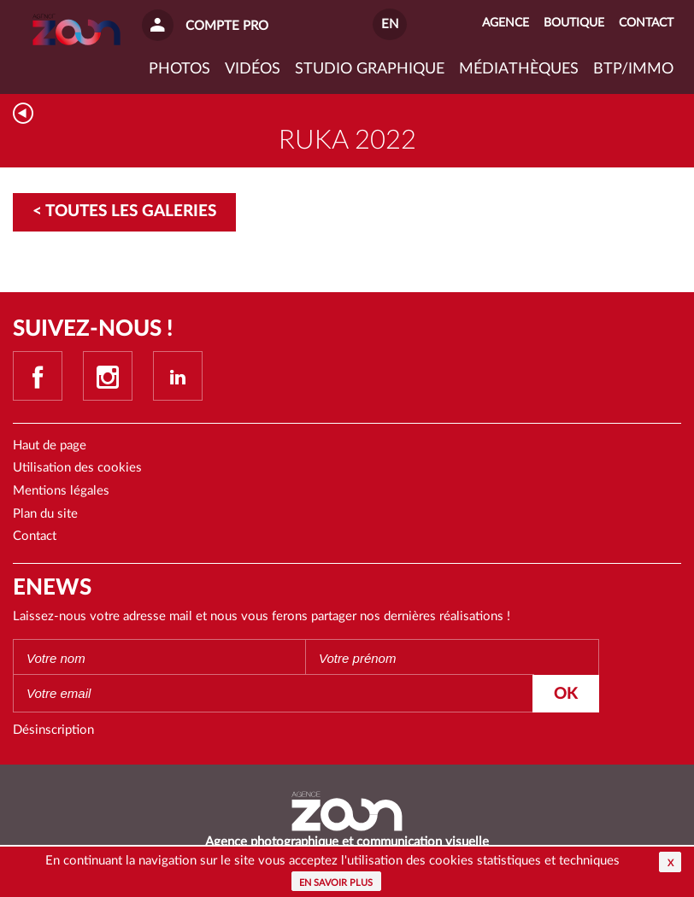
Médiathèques (519, 69)
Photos (179, 69)
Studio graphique (369, 69)
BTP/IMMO (633, 69)
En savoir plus (336, 883)
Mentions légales (61, 490)
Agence (505, 23)
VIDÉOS (252, 69)
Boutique (574, 23)
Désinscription (53, 730)
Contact (34, 536)
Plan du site (45, 513)
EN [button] (389, 24)
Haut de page (49, 445)
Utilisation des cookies (77, 467)
